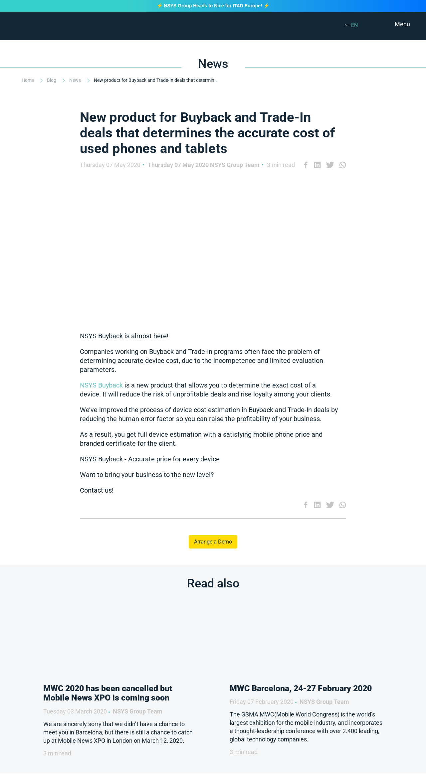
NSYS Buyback (102, 385)
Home (28, 80)
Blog (52, 80)
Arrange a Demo (213, 542)
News (75, 80)
